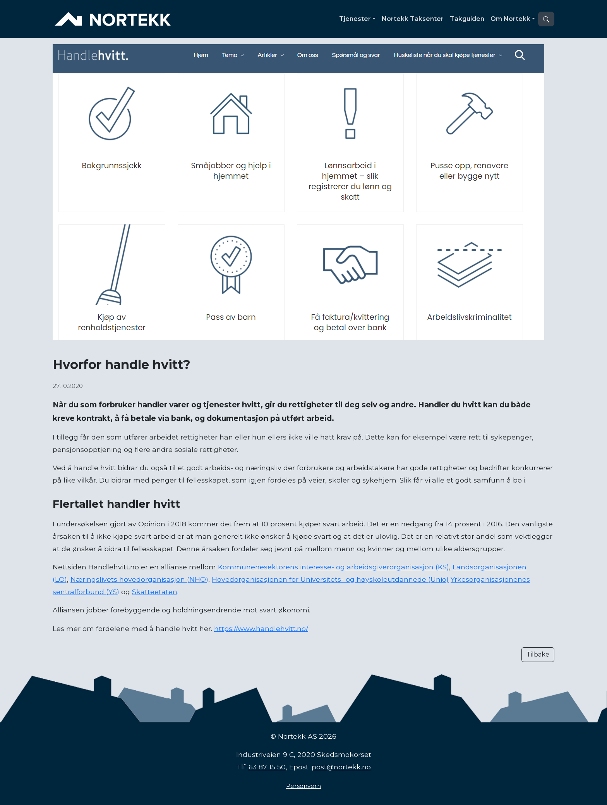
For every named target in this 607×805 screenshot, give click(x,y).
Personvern (303, 785)
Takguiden (467, 18)
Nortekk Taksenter (413, 18)
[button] (546, 19)
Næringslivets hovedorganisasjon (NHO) (139, 579)
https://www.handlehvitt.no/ (261, 628)
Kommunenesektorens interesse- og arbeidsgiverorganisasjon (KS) (333, 567)
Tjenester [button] (355, 18)
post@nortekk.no (341, 767)
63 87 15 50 (267, 767)
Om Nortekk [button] (510, 18)
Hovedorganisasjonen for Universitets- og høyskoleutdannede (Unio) (330, 579)
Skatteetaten (154, 592)
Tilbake (537, 654)
